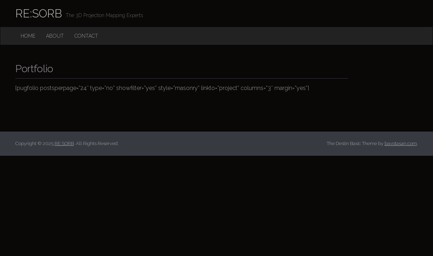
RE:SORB (38, 13)
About (55, 36)
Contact (86, 36)
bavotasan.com (401, 143)
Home (28, 36)
